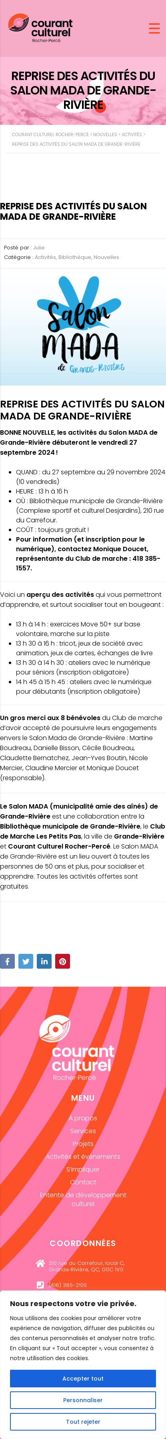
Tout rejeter (83, 1422)
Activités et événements (83, 1156)
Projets (83, 1143)
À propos (83, 1118)
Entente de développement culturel (83, 1199)
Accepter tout (83, 1379)
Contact (83, 1182)
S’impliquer (83, 1169)
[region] (83, 1364)
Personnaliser (83, 1400)
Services (83, 1131)
